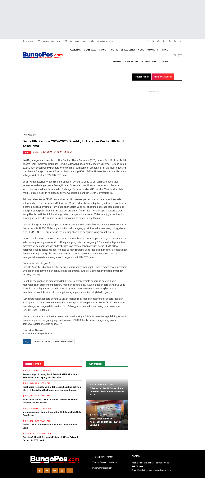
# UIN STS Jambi (41, 341)
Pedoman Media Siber (102, 468)
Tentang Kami (98, 457)
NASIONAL (75, 50)
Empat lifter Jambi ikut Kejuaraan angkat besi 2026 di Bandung (105, 421)
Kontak (110, 457)
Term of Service (99, 462)
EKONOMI (117, 61)
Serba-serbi (128, 50)
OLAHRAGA (90, 50)
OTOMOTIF (152, 50)
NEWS (141, 50)
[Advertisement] (83, 19)
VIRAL (165, 50)
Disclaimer (113, 462)
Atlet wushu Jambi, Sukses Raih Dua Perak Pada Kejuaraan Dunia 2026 (107, 391)
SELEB (164, 61)
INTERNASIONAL (149, 61)
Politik (114, 50)
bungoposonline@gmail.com (158, 470)
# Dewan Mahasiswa (63, 341)
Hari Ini (141, 76)
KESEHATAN (131, 61)
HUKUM (102, 50)
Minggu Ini (162, 76)
